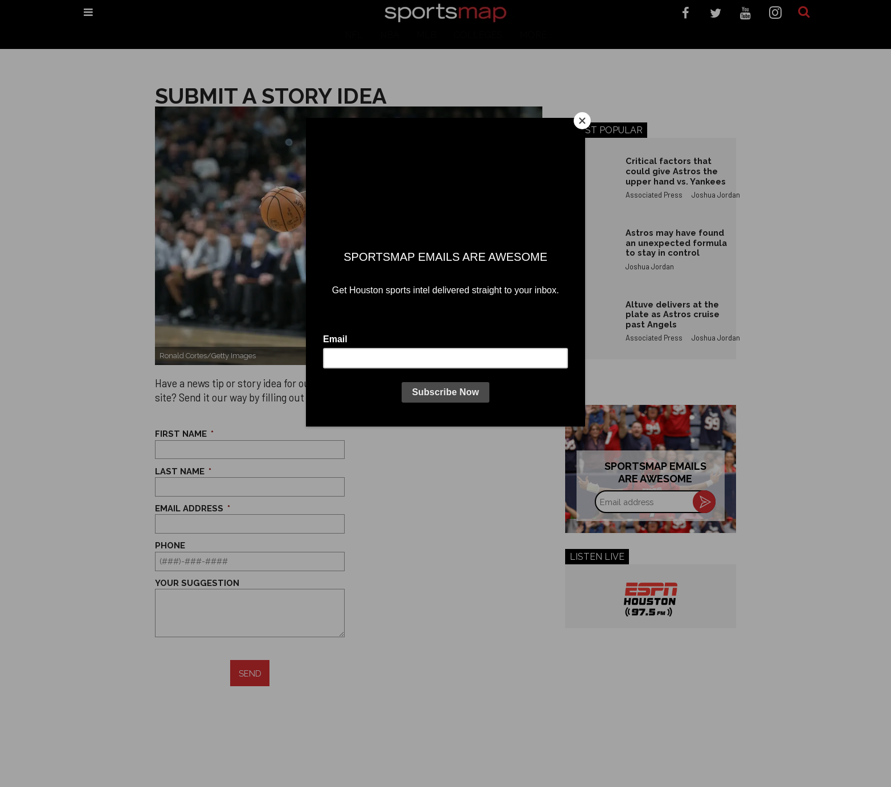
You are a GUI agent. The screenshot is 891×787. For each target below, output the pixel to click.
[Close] (582, 120)
